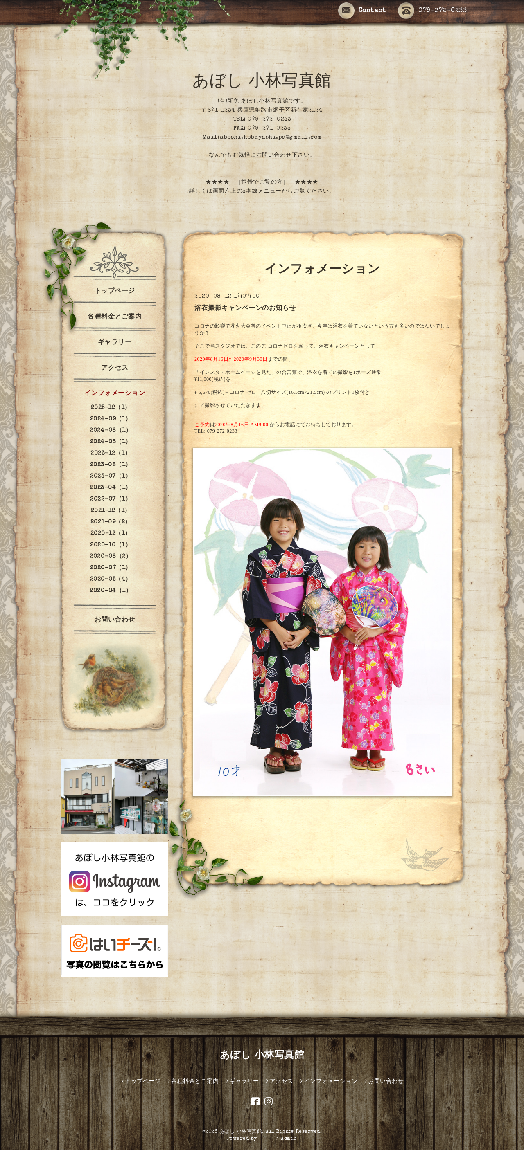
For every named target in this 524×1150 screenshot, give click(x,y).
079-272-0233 (432, 11)
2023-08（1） (110, 465)
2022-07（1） (110, 499)
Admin (289, 1139)
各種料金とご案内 (115, 317)
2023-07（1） (110, 476)
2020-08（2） (110, 556)
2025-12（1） (111, 408)
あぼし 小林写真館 (262, 82)
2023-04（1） (110, 488)
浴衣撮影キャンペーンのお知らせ (245, 308)
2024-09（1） (110, 419)
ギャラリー (115, 342)
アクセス (114, 368)
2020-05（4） (110, 579)
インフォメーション (114, 394)
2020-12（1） (110, 534)
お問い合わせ (115, 620)
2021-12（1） (111, 511)
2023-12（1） (110, 453)
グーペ (266, 1139)
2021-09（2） (110, 522)
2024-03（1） (110, 442)
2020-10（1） (110, 545)
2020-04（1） (110, 591)
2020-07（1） (110, 568)
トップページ (115, 291)
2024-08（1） (110, 430)
